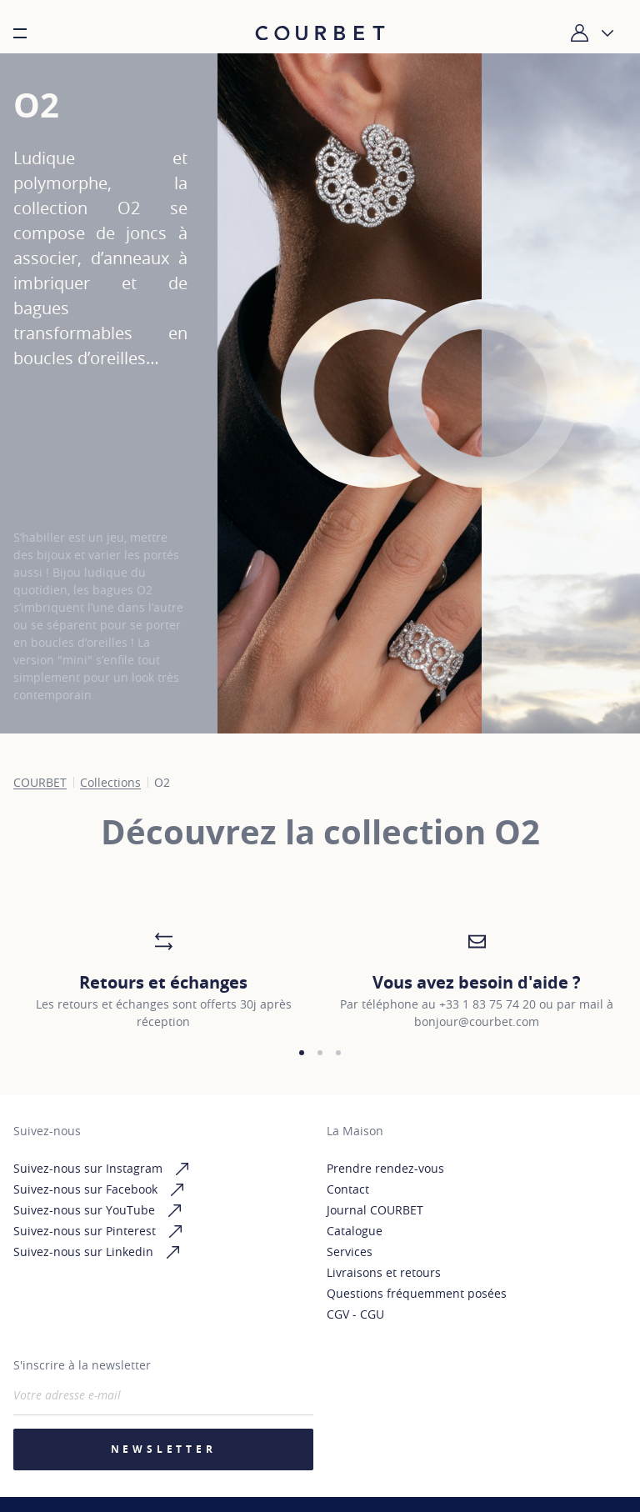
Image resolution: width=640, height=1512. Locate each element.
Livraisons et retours (384, 1272)
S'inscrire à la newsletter (82, 1365)
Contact (348, 1189)
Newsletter (164, 1449)
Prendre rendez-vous (385, 1168)
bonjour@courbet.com (476, 1021)
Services (349, 1251)
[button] (301, 1052)
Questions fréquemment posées (417, 1293)
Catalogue (354, 1231)
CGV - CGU (355, 1314)
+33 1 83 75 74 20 (487, 1004)
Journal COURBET (375, 1210)
